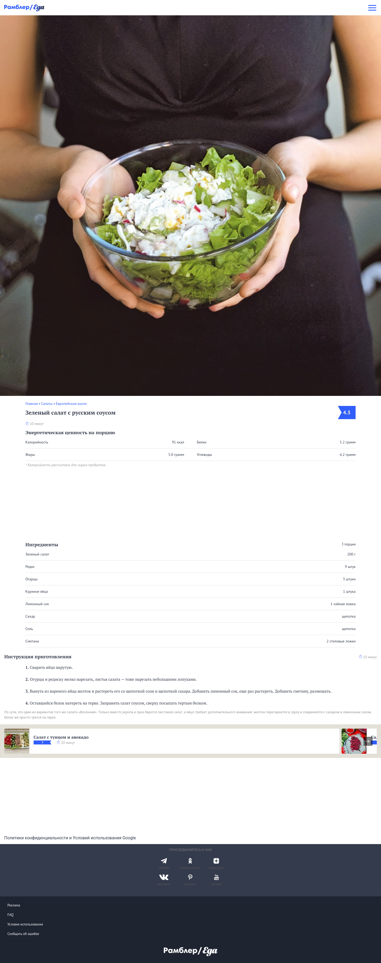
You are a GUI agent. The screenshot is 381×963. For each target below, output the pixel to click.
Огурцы (31, 579)
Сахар (30, 616)
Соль (29, 629)
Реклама (13, 905)
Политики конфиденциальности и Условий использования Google (70, 837)
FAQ (10, 915)
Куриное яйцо (36, 591)
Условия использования (25, 924)
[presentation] (368, 741)
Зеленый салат (37, 554)
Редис (30, 566)
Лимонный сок (37, 604)
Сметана (32, 641)
